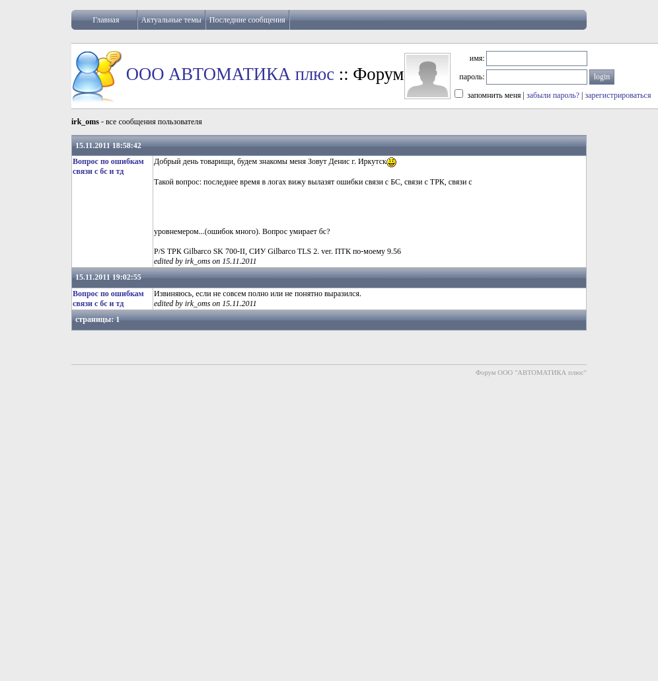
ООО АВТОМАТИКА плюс (230, 74)
